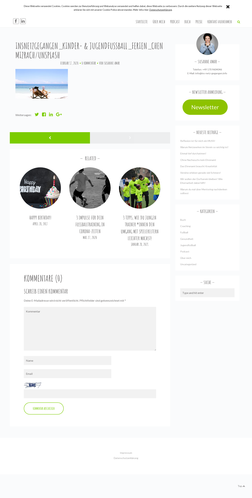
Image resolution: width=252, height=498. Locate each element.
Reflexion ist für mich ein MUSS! (197, 140)
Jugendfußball (188, 245)
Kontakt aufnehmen (219, 21)
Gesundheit (186, 238)
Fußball (184, 232)
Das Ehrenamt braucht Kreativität (198, 166)
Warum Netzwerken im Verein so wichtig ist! (204, 147)
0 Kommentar (89, 63)
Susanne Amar (112, 63)
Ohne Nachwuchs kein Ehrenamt (198, 159)
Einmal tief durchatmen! (193, 153)
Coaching (185, 226)
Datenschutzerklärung (126, 458)
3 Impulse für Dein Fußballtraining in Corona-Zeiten (90, 224)
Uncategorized (188, 264)
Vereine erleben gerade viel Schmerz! (200, 172)
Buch (187, 21)
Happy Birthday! (40, 218)
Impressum (126, 452)
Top (241, 486)
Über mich (159, 21)
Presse (198, 21)
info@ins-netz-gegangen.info (211, 73)
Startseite (142, 21)
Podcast (175, 21)
